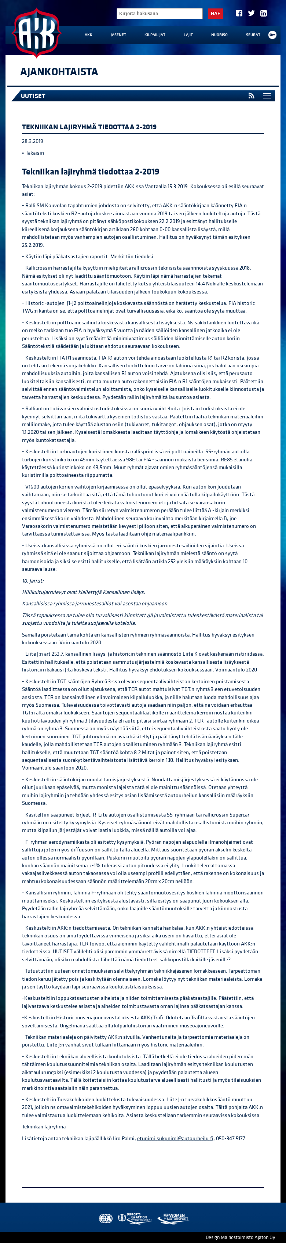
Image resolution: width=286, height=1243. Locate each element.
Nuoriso (219, 34)
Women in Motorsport (172, 1219)
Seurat (253, 34)
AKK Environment (135, 1219)
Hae (215, 13)
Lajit (188, 34)
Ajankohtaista (59, 72)
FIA (105, 1219)
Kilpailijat (154, 34)
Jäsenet (118, 34)
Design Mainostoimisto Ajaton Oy (240, 1237)
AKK (88, 34)
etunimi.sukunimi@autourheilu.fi (175, 1138)
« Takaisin (33, 152)
